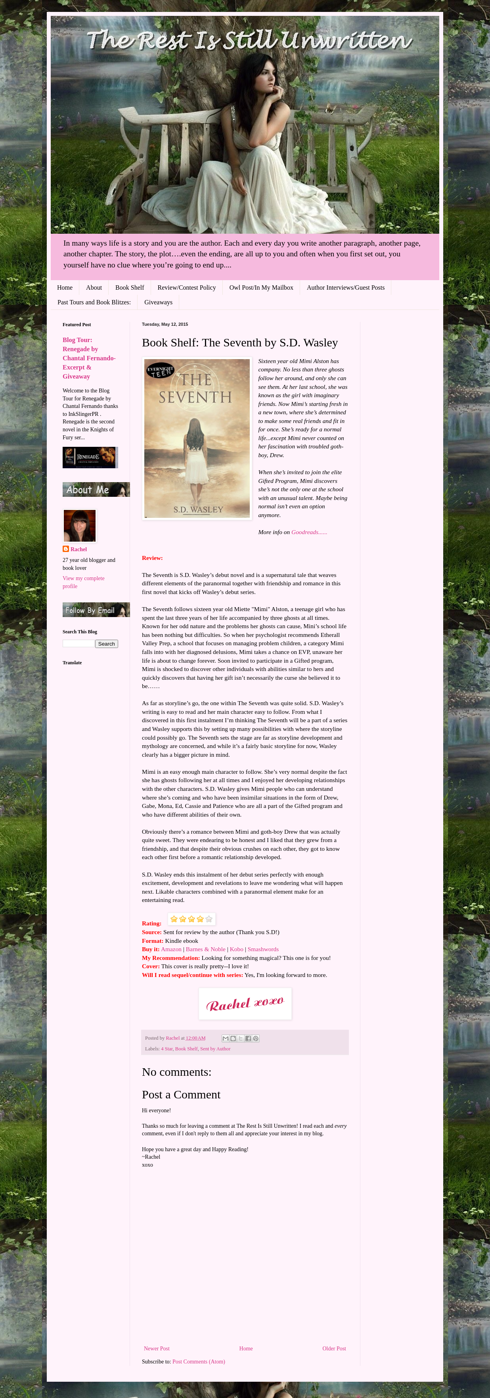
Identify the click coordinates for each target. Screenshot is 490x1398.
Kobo (236, 949)
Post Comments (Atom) (198, 1362)
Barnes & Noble (206, 949)
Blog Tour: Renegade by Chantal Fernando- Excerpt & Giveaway (89, 358)
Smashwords (263, 949)
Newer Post (157, 1349)
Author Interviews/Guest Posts (346, 287)
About (94, 287)
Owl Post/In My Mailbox (261, 287)
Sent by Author (215, 1049)
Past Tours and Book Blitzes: (94, 302)
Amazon (171, 949)
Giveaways (158, 302)
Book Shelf (129, 287)
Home (65, 287)
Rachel (79, 549)
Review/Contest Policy (187, 287)
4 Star (166, 1049)
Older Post (334, 1349)
